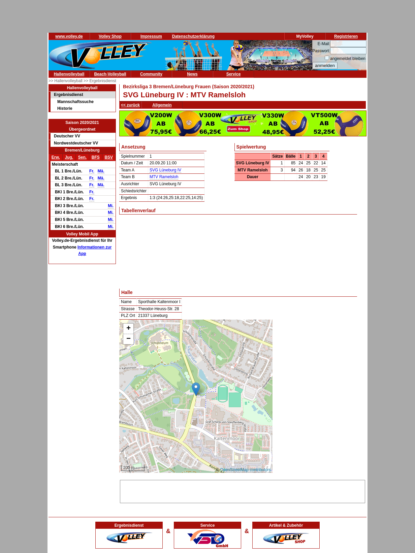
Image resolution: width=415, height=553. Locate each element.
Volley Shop (110, 36)
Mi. (111, 205)
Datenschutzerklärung (193, 36)
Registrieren (346, 36)
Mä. (101, 171)
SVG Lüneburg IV (165, 170)
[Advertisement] (242, 490)
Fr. (91, 171)
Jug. (69, 157)
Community (151, 74)
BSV (108, 157)
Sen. (82, 157)
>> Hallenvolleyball (66, 80)
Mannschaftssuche (75, 101)
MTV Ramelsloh (164, 176)
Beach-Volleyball (110, 74)
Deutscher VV (67, 136)
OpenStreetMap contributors (245, 469)
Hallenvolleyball (69, 74)
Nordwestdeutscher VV (76, 143)
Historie (64, 108)
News (192, 74)
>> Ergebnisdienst (100, 80)
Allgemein (161, 105)
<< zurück (130, 105)
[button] (196, 389)
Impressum (151, 36)
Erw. (56, 157)
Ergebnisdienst (68, 94)
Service (233, 74)
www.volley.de (69, 36)
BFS (96, 157)
